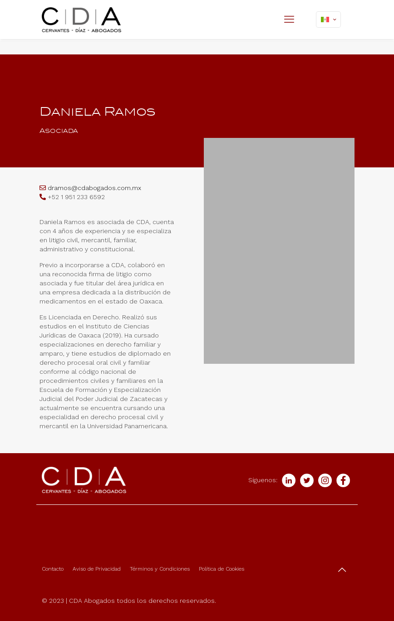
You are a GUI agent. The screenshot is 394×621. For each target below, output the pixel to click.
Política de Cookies (221, 569)
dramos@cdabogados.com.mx (94, 187)
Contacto (53, 569)
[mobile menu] (290, 19)
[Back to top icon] (342, 569)
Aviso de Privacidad (97, 569)
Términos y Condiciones (160, 569)
